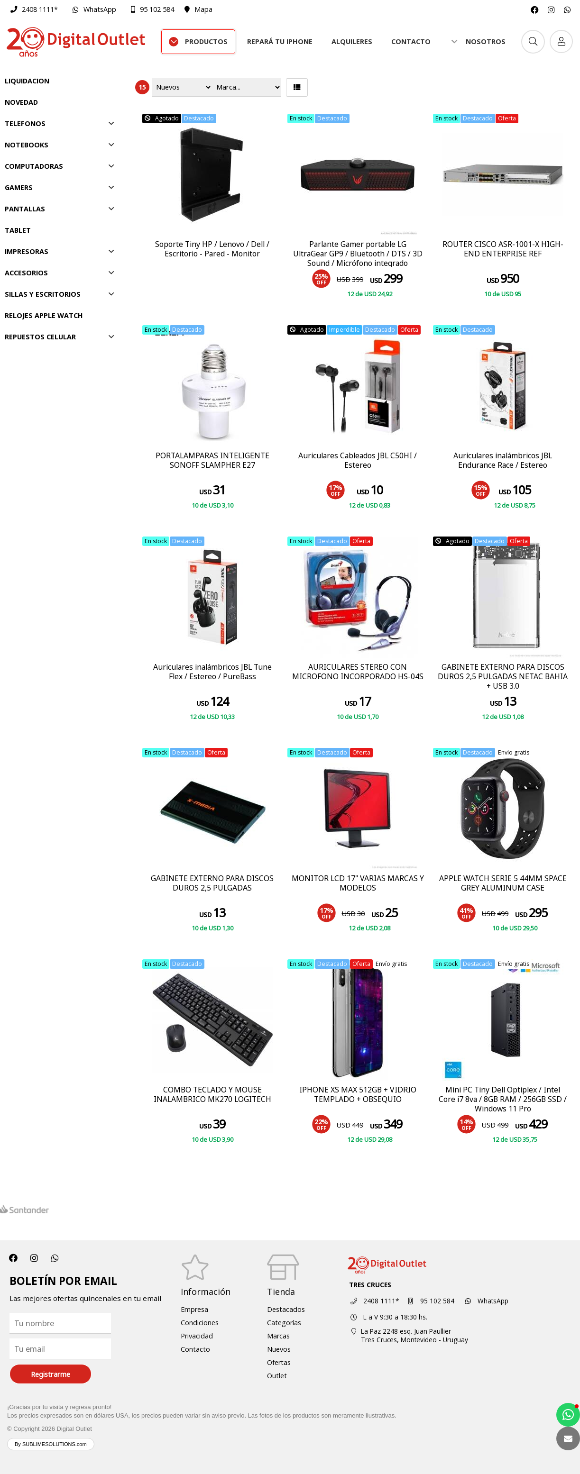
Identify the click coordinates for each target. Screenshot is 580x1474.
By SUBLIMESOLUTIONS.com (51, 1444)
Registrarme (50, 1374)
